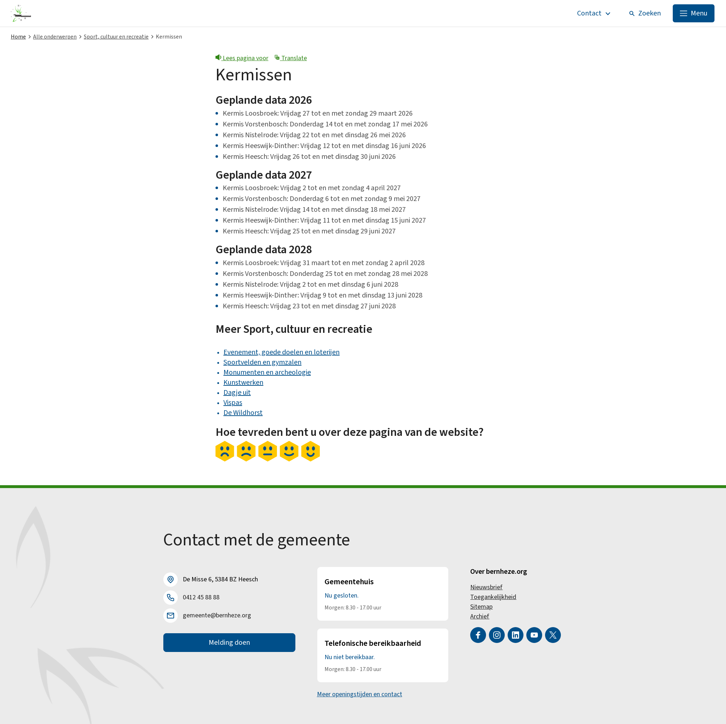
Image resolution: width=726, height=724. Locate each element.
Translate (290, 58)
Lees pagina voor (241, 58)
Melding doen (229, 643)
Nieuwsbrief (486, 587)
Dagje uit (237, 393)
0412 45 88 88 (201, 597)
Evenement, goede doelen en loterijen (281, 352)
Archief (479, 616)
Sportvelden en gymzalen (262, 362)
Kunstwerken (243, 382)
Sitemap (481, 606)
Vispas (232, 403)
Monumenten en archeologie (267, 372)
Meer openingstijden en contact (359, 694)
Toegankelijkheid (493, 597)
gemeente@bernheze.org (217, 615)
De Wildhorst (243, 413)
